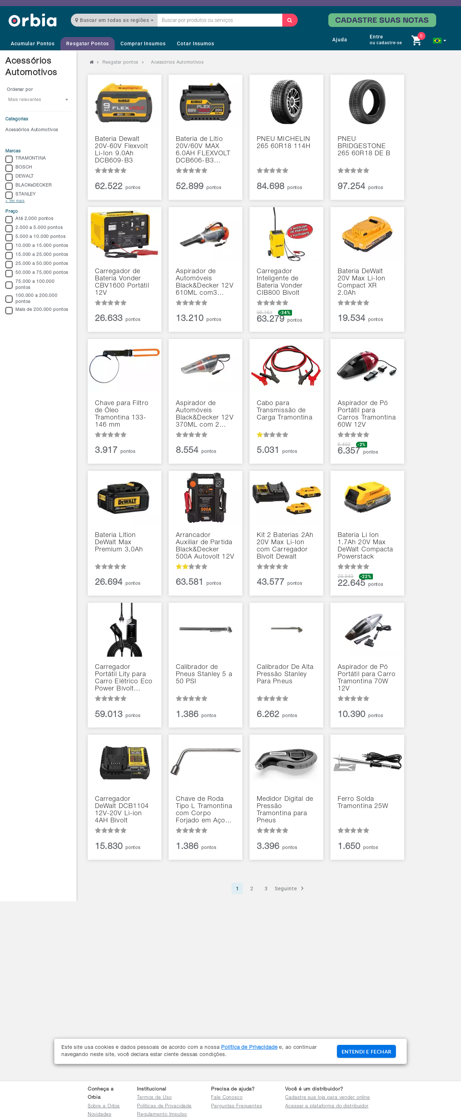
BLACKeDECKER (28, 186)
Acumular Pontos (33, 43)
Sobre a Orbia (104, 1106)
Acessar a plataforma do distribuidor (327, 1106)
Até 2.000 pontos (29, 219)
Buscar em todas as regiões (114, 20)
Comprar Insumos (142, 43)
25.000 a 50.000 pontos (36, 264)
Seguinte (290, 888)
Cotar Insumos (195, 43)
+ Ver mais (15, 201)
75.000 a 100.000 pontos (30, 285)
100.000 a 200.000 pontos (31, 299)
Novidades (99, 1114)
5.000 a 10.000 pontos (35, 237)
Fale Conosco (227, 1098)
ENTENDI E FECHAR (366, 1051)
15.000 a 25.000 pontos (36, 255)
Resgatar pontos (120, 62)
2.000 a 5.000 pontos (34, 228)
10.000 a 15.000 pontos (36, 246)
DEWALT (19, 177)
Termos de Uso (154, 1098)
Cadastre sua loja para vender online (327, 1098)
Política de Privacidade (249, 1047)
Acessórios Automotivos (31, 130)
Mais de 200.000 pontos (36, 310)
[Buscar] (290, 20)
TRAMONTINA (25, 159)
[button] (439, 41)
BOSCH (18, 168)
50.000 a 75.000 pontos (36, 273)
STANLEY (20, 195)
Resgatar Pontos (87, 43)
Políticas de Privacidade (164, 1106)
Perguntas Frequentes (236, 1106)
